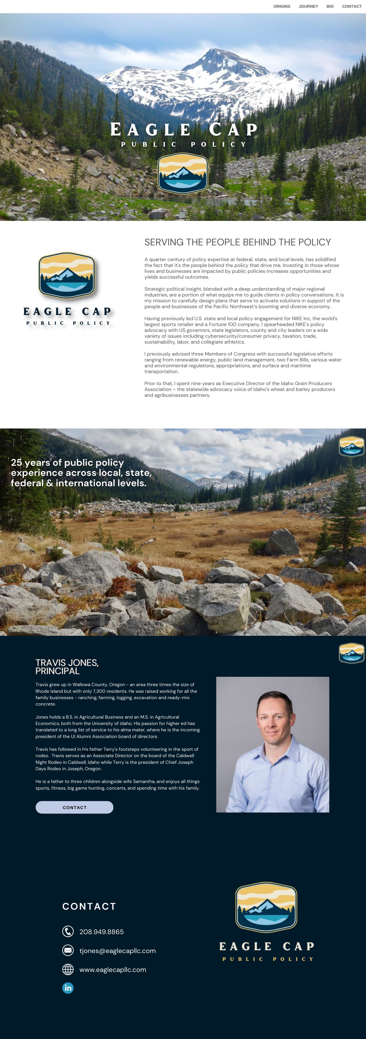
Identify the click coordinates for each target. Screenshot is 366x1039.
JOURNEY (308, 6)
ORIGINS (281, 6)
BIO (330, 6)
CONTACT (352, 6)
